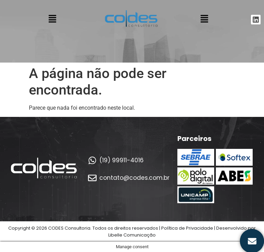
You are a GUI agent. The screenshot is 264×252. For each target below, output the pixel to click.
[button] (52, 19)
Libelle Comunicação (132, 235)
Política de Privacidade (187, 228)
